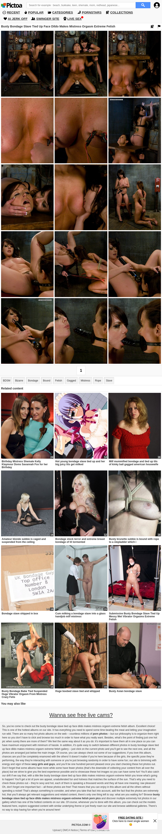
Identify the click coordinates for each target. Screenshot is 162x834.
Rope (98, 380)
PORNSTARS (91, 12)
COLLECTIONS (121, 12)
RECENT (13, 12)
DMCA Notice (70, 830)
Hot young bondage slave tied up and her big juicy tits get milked (80, 463)
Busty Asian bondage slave (125, 691)
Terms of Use (87, 830)
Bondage (33, 380)
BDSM (6, 380)
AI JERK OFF (17, 18)
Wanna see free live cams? (81, 715)
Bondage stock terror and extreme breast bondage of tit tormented (80, 540)
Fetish (58, 380)
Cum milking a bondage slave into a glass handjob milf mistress (80, 615)
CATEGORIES (62, 12)
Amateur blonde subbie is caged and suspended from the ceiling (24, 540)
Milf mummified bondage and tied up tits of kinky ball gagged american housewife (133, 463)
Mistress (85, 380)
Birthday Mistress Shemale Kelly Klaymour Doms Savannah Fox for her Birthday (25, 464)
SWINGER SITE (47, 18)
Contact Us (103, 830)
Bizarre (19, 380)
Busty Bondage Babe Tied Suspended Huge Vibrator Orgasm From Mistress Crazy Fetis (24, 694)
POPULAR (35, 12)
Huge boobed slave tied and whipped (77, 691)
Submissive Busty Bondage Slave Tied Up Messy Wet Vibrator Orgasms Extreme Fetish (134, 616)
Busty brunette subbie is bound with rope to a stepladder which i (134, 540)
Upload (57, 830)
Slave (109, 380)
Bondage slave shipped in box (20, 613)
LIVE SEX (74, 18)
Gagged (71, 380)
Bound (46, 380)
